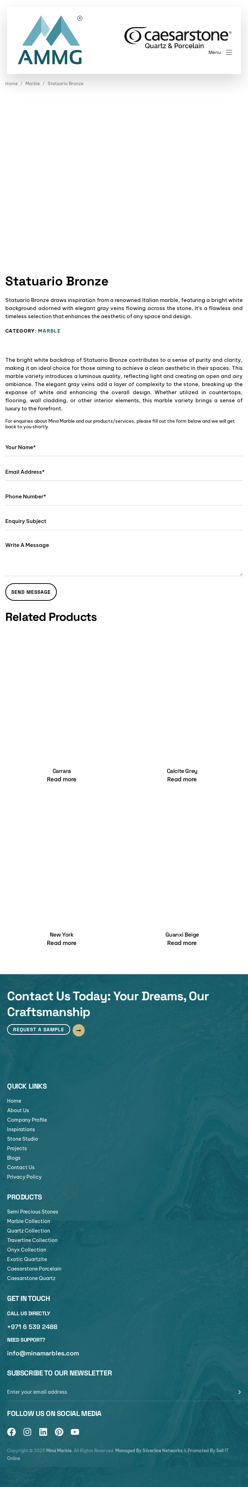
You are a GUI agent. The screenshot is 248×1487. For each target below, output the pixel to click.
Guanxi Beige (182, 934)
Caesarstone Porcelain (34, 1269)
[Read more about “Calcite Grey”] (182, 779)
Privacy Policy (24, 1177)
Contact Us (21, 1167)
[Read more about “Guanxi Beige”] (182, 943)
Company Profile (27, 1120)
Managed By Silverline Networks (148, 1450)
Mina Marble (59, 1450)
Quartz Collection (28, 1231)
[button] (220, 52)
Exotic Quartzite (27, 1259)
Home (11, 83)
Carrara (62, 771)
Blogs (13, 1158)
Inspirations (21, 1129)
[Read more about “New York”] (62, 943)
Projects (17, 1148)
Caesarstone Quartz (31, 1278)
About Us (18, 1110)
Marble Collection (28, 1221)
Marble (32, 83)
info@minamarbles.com (43, 1353)
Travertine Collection (32, 1240)
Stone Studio (22, 1139)
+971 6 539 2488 (32, 1327)
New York (62, 934)
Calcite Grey (182, 771)
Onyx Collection (26, 1250)
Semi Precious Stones (32, 1212)
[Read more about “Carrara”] (62, 779)
